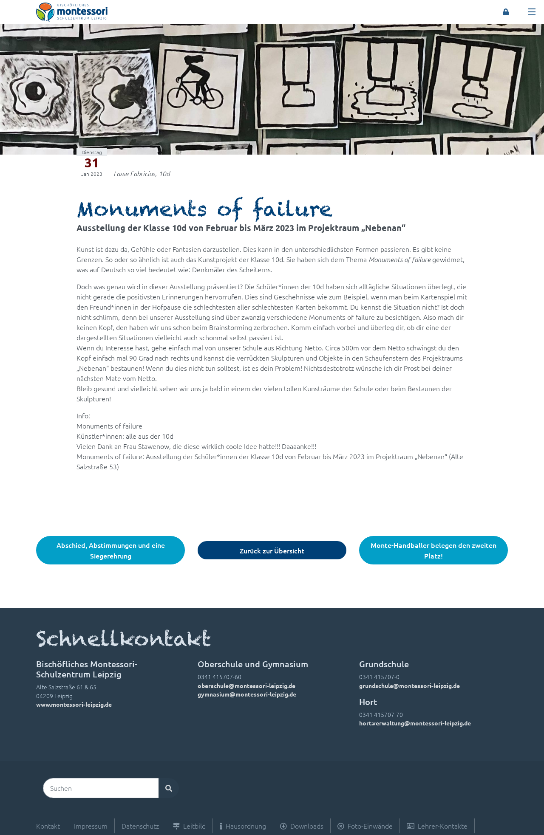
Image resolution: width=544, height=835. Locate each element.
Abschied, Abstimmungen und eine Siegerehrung (111, 550)
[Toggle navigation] (532, 12)
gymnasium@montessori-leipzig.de (247, 694)
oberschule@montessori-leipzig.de (246, 685)
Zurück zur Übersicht (272, 550)
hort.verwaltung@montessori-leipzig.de (415, 723)
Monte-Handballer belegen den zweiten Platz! (433, 550)
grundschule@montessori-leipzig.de (409, 685)
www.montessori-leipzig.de (74, 704)
